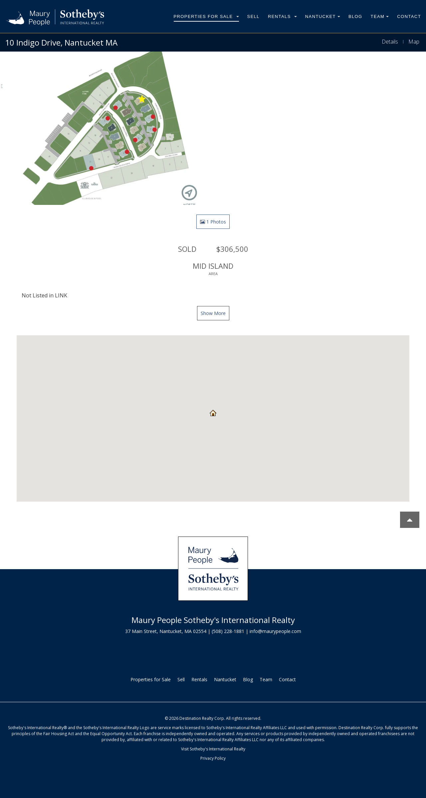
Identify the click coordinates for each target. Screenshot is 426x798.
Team (380, 16)
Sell (253, 16)
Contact (409, 16)
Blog (355, 16)
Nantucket (322, 16)
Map (413, 41)
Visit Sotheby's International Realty (213, 749)
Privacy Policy (213, 758)
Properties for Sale (206, 16)
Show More (213, 313)
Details (390, 41)
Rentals (282, 16)
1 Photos (213, 222)
